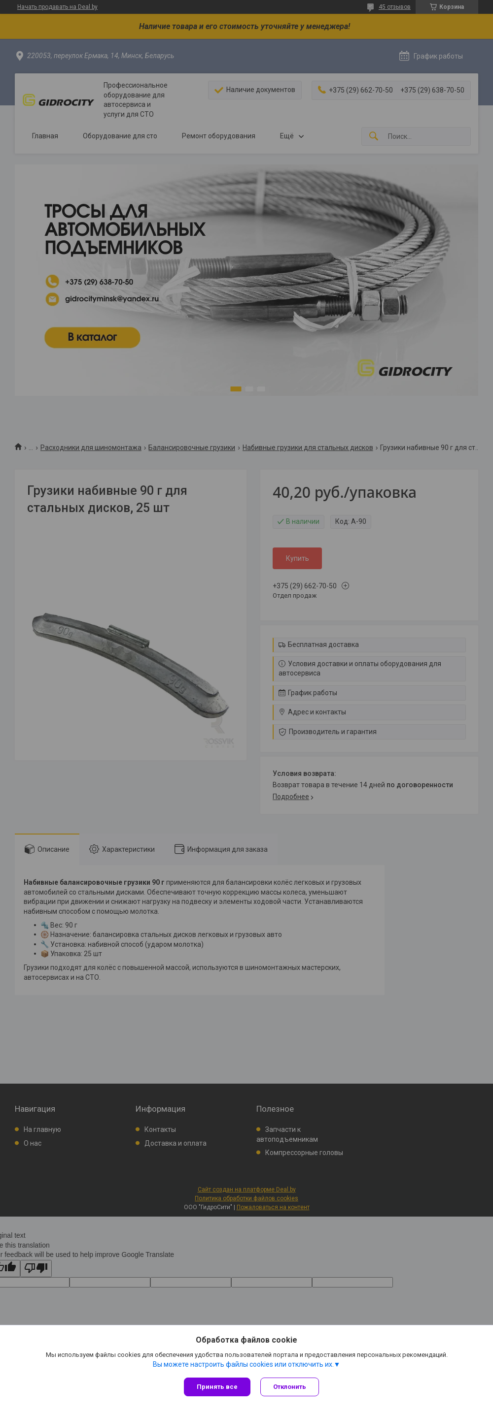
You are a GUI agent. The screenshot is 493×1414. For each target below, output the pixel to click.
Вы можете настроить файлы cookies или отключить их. (243, 1364)
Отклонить (289, 1386)
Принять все (217, 1386)
